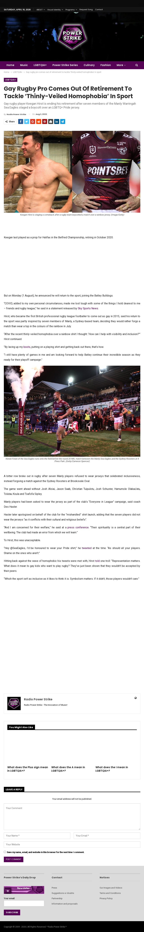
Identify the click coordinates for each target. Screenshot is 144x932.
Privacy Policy (106, 898)
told (97, 560)
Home (10, 65)
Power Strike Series (65, 65)
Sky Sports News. (88, 308)
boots (27, 346)
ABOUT (39, 9)
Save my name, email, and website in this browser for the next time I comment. (45, 852)
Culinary (89, 65)
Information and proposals (65, 903)
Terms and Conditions (110, 893)
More (120, 65)
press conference (78, 527)
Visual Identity (54, 9)
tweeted (87, 548)
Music (24, 65)
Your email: (24, 901)
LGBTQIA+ (40, 65)
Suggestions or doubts (63, 893)
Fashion (105, 65)
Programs (70, 9)
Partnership (57, 898)
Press (54, 887)
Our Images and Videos (111, 887)
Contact (99, 9)
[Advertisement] (72, 266)
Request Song (86, 9)
